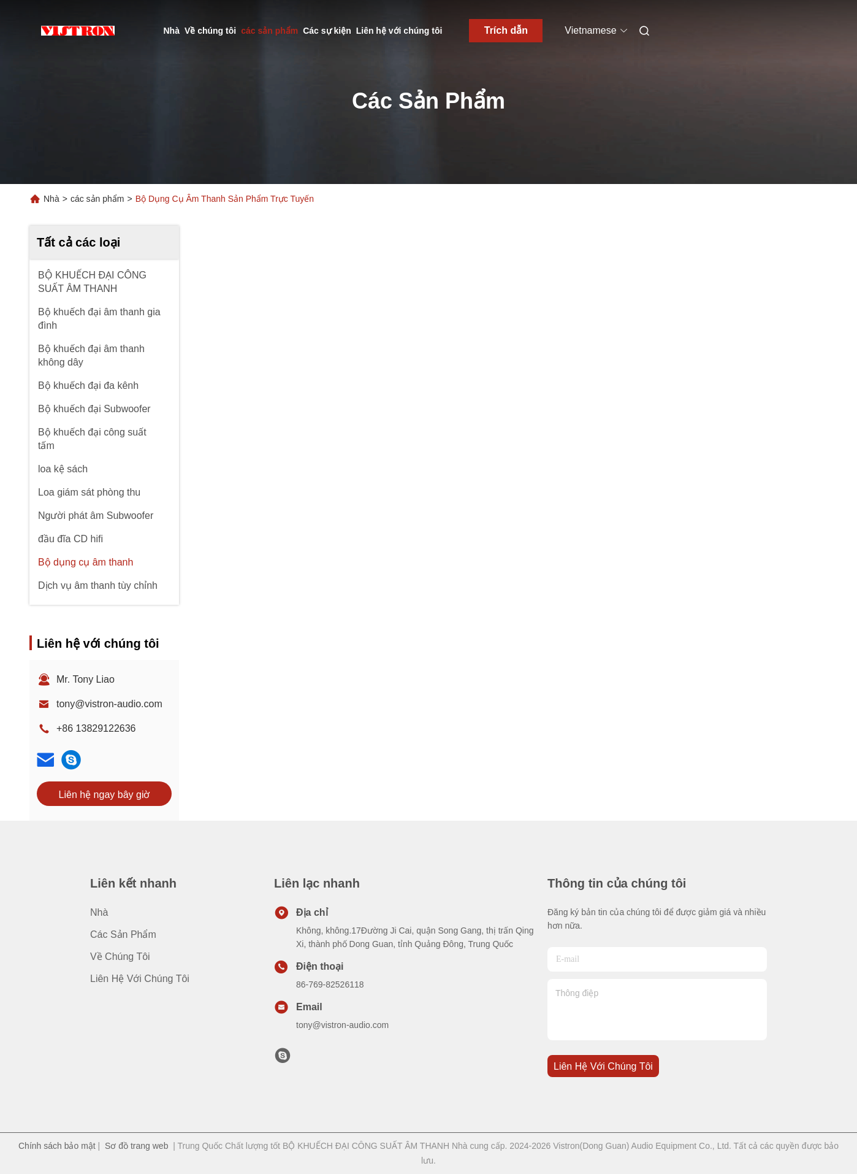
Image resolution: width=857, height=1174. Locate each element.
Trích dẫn (506, 30)
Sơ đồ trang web (136, 1146)
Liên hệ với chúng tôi (399, 31)
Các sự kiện (327, 31)
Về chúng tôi (210, 31)
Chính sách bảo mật (57, 1146)
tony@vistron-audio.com (109, 704)
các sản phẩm (269, 31)
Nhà (172, 31)
